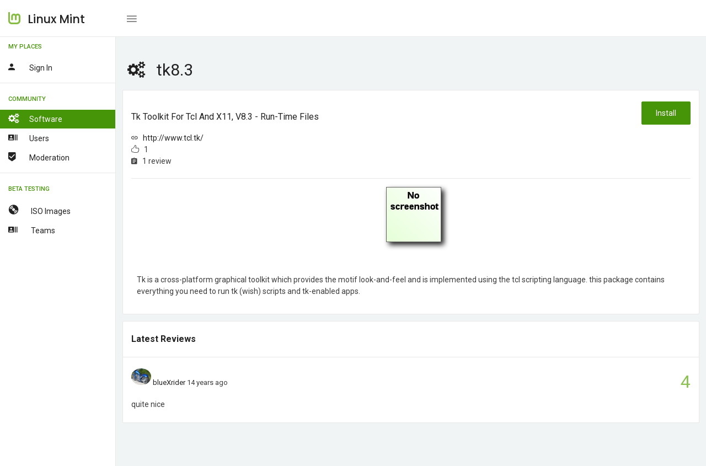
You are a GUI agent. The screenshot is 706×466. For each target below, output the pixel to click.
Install (666, 113)
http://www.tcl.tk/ (173, 137)
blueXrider (169, 382)
